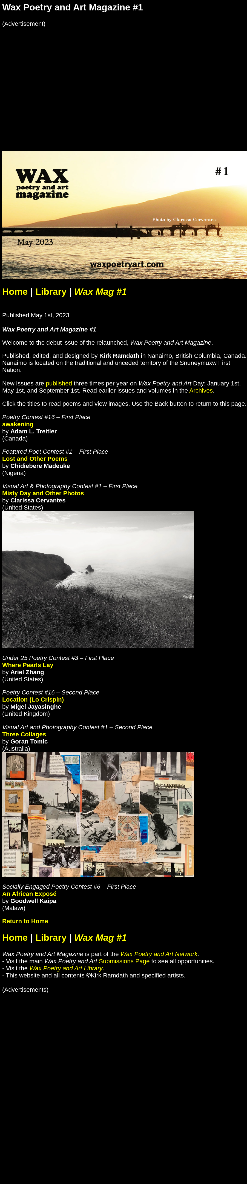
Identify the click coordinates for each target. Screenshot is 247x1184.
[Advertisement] (54, 81)
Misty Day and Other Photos (43, 493)
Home (15, 292)
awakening (17, 424)
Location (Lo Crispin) (33, 699)
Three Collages (24, 734)
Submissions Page (124, 961)
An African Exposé (29, 893)
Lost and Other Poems (35, 458)
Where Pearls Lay (27, 665)
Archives (201, 390)
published (59, 383)
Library (51, 292)
